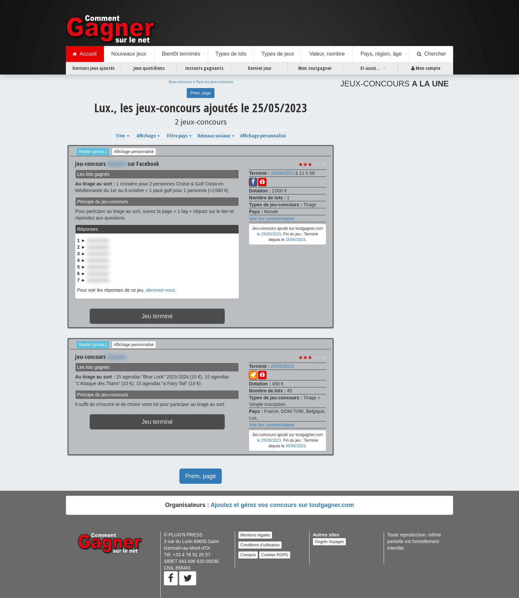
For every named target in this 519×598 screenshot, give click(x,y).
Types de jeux (277, 54)
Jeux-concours (180, 82)
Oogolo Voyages (329, 541)
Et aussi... (370, 68)
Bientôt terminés (181, 54)
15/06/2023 (282, 173)
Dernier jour (259, 68)
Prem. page (200, 93)
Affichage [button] (148, 135)
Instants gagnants (204, 68)
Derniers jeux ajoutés (93, 68)
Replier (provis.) (93, 151)
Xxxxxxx (116, 164)
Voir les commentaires (272, 218)
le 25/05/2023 (269, 234)
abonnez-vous (160, 290)
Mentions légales (255, 535)
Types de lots (230, 54)
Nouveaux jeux (128, 54)
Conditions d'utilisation (260, 545)
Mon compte (425, 68)
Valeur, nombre (327, 54)
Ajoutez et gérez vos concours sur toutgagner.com (282, 505)
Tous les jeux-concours (214, 82)
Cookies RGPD (274, 555)
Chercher (431, 54)
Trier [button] (122, 135)
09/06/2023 (282, 366)
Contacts (248, 555)
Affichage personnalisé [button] (263, 135)
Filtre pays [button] (179, 135)
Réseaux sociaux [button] (216, 135)
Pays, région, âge (381, 54)
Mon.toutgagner (315, 68)
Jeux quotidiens (149, 68)
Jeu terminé (157, 316)
